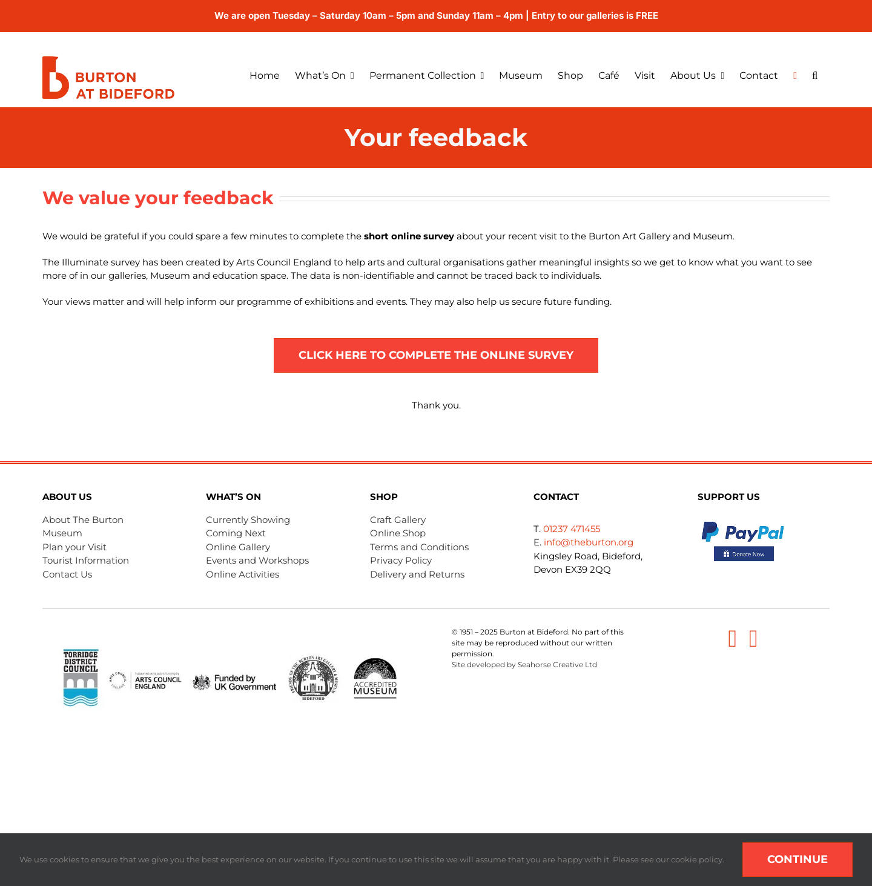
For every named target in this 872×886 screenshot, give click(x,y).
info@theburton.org (588, 542)
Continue (797, 859)
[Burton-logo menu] (108, 61)
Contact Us (67, 574)
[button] (821, 75)
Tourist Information (85, 560)
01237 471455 (571, 529)
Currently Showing (248, 519)
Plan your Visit (74, 547)
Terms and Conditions (419, 547)
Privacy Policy (401, 560)
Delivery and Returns (417, 574)
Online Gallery (238, 547)
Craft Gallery (398, 519)
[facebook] (732, 639)
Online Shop (398, 533)
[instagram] (753, 639)
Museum (62, 533)
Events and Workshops (257, 560)
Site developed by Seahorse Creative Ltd (524, 664)
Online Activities (242, 574)
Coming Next (236, 533)
